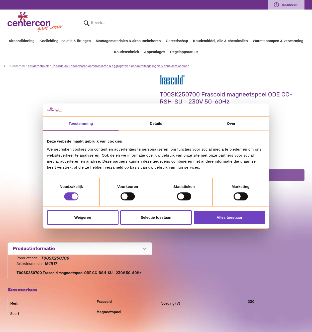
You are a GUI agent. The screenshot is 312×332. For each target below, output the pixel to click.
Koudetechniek (126, 52)
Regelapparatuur (184, 52)
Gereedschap (177, 41)
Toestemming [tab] (81, 123)
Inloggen (289, 5)
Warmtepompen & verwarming (278, 41)
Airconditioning (21, 41)
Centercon (17, 66)
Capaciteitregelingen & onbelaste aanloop (160, 66)
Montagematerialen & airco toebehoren (128, 41)
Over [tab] (231, 123)
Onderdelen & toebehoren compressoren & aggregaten (90, 66)
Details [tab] (156, 123)
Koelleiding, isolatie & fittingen (65, 41)
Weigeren (82, 217)
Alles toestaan (229, 217)
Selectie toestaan (156, 217)
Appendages (154, 52)
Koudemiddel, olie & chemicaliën (220, 41)
